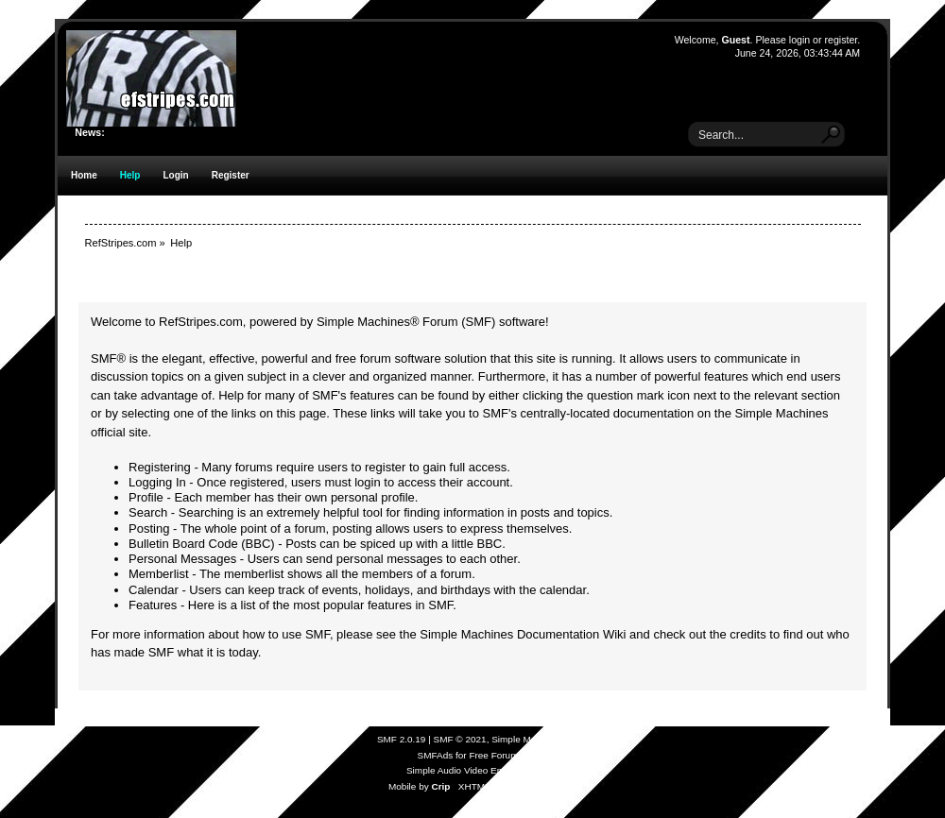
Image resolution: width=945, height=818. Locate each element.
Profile (146, 497)
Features (153, 605)
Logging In (157, 482)
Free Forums (496, 755)
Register (230, 175)
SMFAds (436, 755)
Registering (160, 467)
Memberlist (159, 574)
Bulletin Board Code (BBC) (202, 544)
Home (84, 175)
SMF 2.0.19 (401, 739)
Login (175, 175)
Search (148, 512)
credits (747, 634)
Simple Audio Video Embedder (470, 770)
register (840, 39)
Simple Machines (527, 739)
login (799, 39)
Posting (149, 528)
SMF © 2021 (460, 739)
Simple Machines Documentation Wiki (523, 634)
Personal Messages (182, 559)
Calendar (154, 590)
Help (130, 175)
